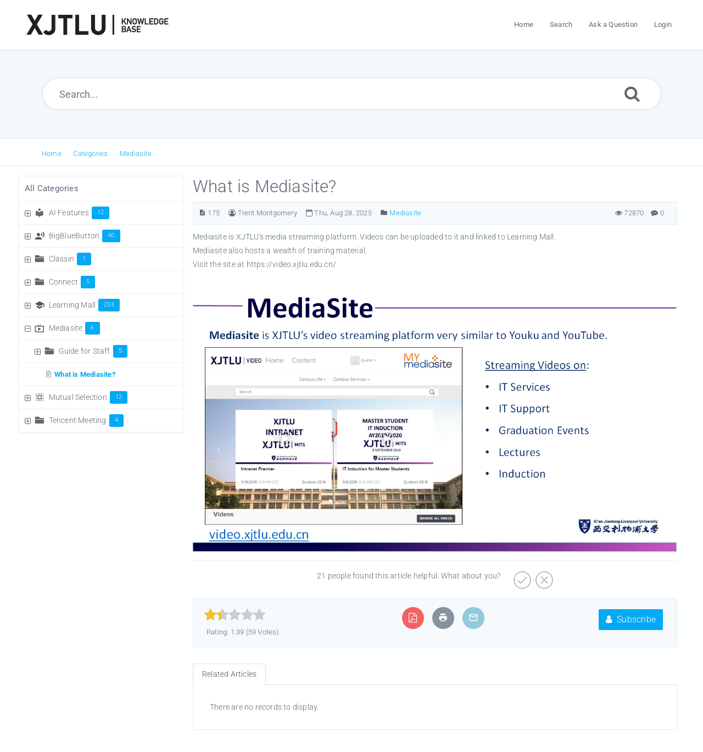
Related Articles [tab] (229, 674)
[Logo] (97, 25)
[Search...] (352, 93)
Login (663, 24)
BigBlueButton (84, 236)
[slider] (234, 614)
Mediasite (136, 153)
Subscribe (631, 619)
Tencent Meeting (86, 420)
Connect (72, 282)
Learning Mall (84, 305)
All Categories (52, 188)
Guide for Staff (93, 351)
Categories (90, 153)
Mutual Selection (88, 397)
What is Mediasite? (84, 374)
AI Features (79, 213)
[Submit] (632, 94)
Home (52, 153)
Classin (70, 259)
